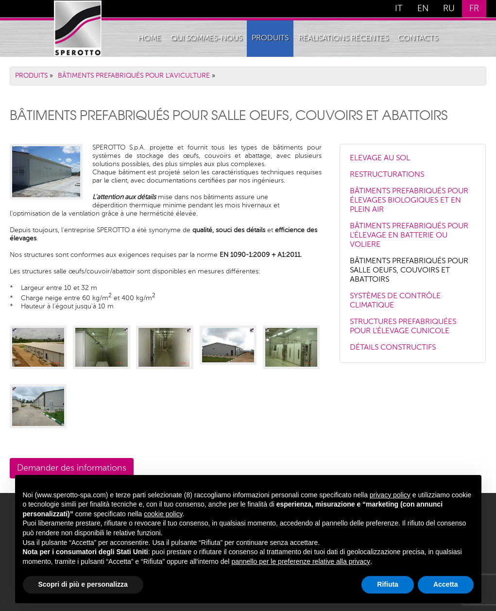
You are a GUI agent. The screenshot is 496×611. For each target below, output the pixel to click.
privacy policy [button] (390, 495)
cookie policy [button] (163, 514)
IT (399, 8)
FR (474, 8)
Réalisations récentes (343, 38)
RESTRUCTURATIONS (387, 175)
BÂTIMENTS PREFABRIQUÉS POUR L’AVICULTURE (134, 75)
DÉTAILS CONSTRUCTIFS (393, 348)
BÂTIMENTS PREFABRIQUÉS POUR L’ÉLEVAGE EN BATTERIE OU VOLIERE (409, 235)
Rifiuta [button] (387, 584)
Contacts (418, 38)
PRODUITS (270, 38)
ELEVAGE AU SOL (380, 158)
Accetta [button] (445, 584)
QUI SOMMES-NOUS (206, 38)
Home (149, 38)
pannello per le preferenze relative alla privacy (300, 561)
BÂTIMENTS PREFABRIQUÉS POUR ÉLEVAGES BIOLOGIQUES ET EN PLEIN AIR (409, 200)
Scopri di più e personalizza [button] (83, 584)
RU (449, 8)
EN (422, 8)
